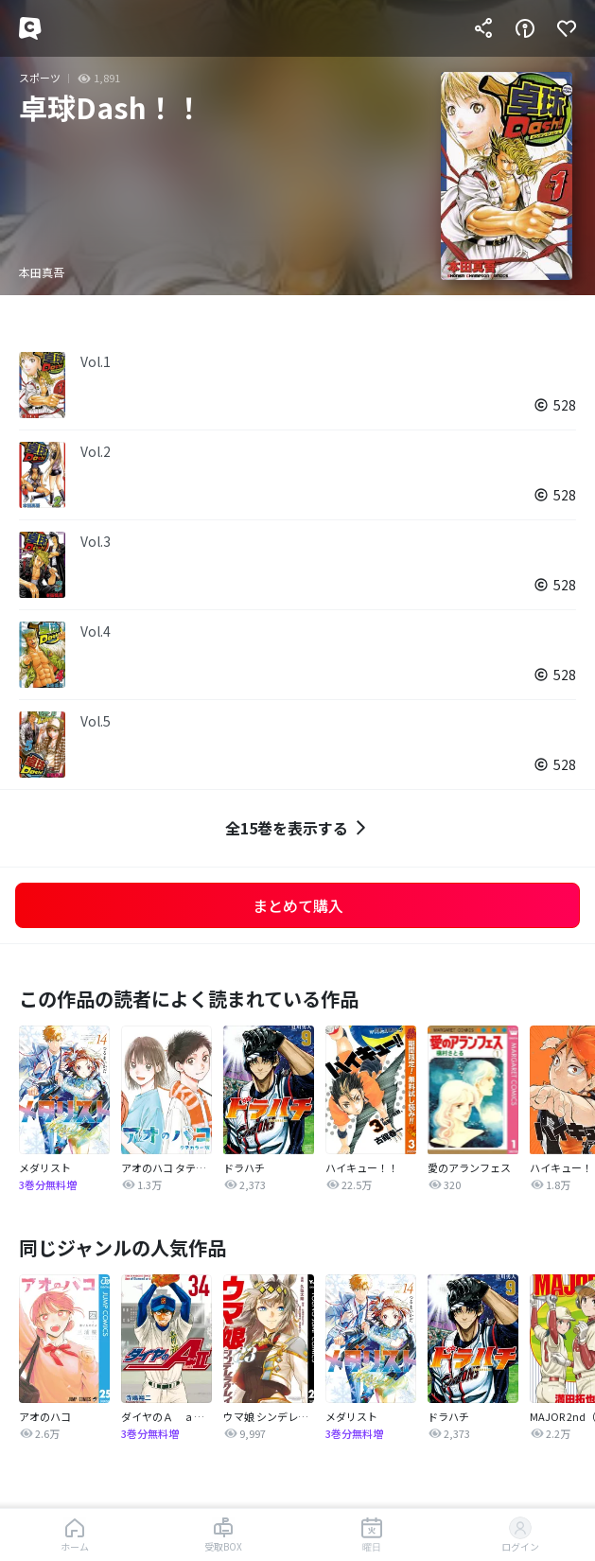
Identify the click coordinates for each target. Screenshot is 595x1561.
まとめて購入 (298, 905)
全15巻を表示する (298, 828)
